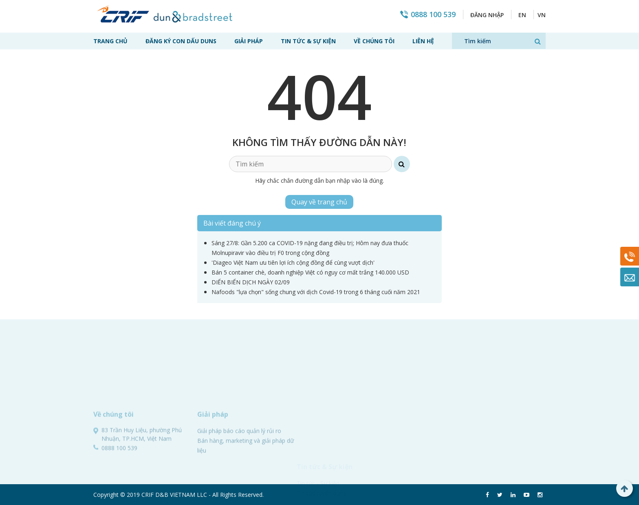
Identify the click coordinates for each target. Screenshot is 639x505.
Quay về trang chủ (319, 201)
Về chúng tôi (374, 41)
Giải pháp (248, 41)
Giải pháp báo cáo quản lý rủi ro (239, 474)
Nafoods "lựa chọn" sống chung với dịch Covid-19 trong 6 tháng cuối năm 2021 (316, 292)
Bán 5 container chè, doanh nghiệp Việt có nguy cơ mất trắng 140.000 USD (310, 272)
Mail (629, 276)
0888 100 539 (433, 14)
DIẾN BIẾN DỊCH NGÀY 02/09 (251, 282)
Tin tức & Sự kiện (308, 41)
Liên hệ (423, 41)
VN (542, 15)
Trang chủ (110, 41)
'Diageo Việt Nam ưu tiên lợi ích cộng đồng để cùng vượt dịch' (293, 262)
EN (522, 15)
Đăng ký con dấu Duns (180, 41)
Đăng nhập (487, 15)
